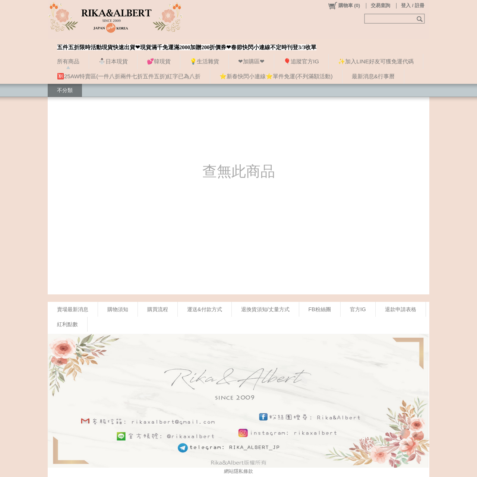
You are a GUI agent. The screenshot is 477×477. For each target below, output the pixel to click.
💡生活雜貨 (204, 61)
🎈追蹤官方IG (301, 61)
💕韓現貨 (159, 61)
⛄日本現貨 (113, 61)
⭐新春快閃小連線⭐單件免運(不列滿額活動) (275, 76)
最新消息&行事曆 (373, 76)
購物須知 (117, 309)
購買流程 (157, 309)
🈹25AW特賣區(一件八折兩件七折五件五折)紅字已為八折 (128, 76)
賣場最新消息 (72, 309)
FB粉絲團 (320, 309)
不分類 (65, 90)
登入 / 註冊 (412, 5)
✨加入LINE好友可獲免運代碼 (376, 61)
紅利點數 (67, 324)
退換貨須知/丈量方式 (265, 309)
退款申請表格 (400, 309)
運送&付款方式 (204, 309)
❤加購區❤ (251, 61)
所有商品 (68, 61)
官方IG (358, 309)
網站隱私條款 (238, 471)
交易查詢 (380, 5)
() (343, 5)
